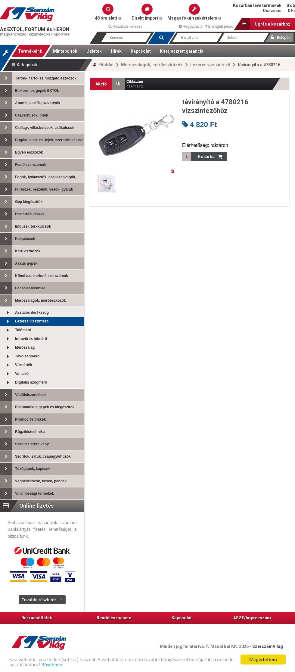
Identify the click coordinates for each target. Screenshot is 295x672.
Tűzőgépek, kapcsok (25, 469)
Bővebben (52, 665)
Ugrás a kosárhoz (266, 24)
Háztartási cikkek (22, 214)
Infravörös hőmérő (23, 339)
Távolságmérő (19, 356)
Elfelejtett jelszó (219, 26)
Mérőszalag (17, 347)
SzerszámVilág (267, 646)
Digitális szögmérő (23, 382)
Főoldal (105, 64)
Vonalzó (14, 374)
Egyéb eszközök (21, 152)
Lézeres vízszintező (210, 64)
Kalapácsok (17, 239)
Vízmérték (16, 365)
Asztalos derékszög (24, 312)
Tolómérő (15, 330)
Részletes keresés (125, 26)
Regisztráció (191, 26)
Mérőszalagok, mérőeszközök (152, 64)
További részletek (39, 599)
